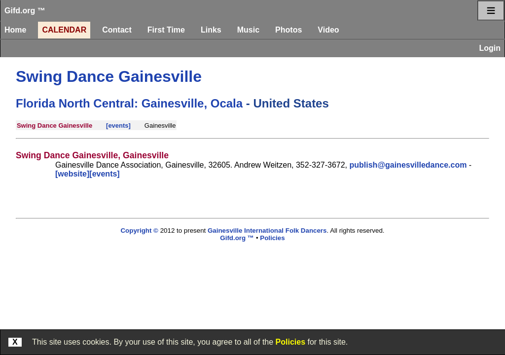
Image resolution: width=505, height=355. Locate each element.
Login (490, 48)
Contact (117, 30)
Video (328, 30)
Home (15, 30)
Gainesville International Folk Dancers (267, 230)
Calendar (64, 30)
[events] (118, 125)
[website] (72, 174)
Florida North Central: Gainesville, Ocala (129, 103)
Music (248, 30)
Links (211, 30)
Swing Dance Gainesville (109, 76)
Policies (290, 342)
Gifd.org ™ (24, 10)
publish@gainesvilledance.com (408, 165)
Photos (288, 30)
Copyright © (139, 230)
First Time (166, 30)
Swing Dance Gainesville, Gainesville (92, 155)
